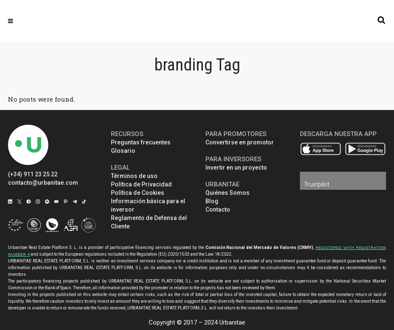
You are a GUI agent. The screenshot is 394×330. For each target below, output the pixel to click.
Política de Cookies (137, 192)
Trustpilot (316, 184)
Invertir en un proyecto (236, 167)
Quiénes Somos (227, 192)
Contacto (217, 209)
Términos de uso (134, 176)
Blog (211, 201)
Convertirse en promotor (239, 142)
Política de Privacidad (141, 184)
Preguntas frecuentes (141, 142)
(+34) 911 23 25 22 (33, 174)
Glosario (123, 150)
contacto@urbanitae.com (43, 182)
